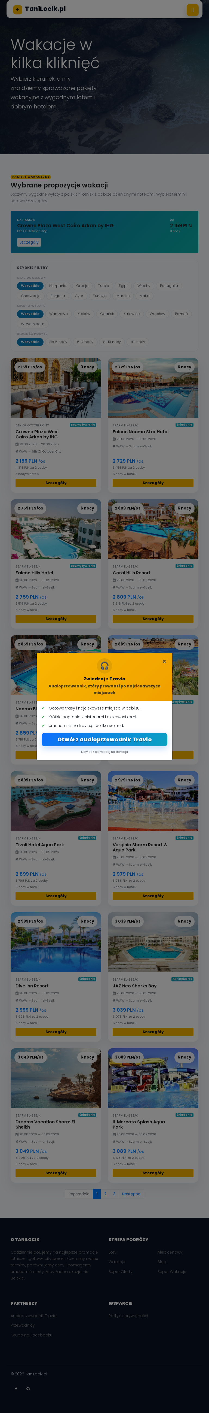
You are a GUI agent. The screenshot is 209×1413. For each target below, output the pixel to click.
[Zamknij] (164, 661)
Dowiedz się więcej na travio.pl (104, 752)
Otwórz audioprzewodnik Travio (104, 739)
